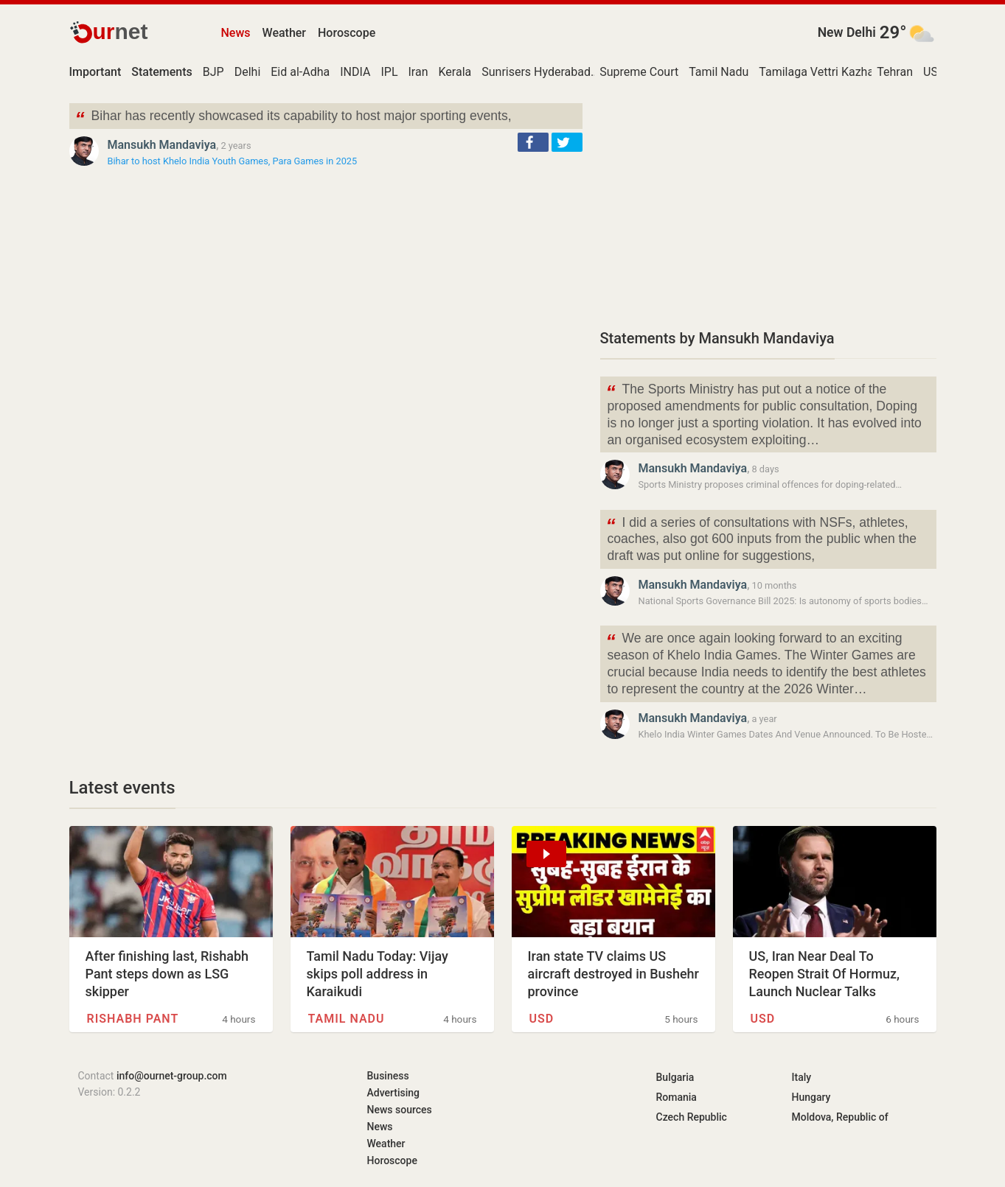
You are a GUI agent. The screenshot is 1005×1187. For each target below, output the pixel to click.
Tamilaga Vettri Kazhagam (828, 72)
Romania (676, 1097)
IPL (388, 72)
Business (388, 1076)
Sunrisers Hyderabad (536, 72)
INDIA (355, 72)
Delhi (247, 72)
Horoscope (346, 33)
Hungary (811, 1097)
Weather (284, 33)
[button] (533, 142)
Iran (418, 72)
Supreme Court (638, 72)
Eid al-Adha (300, 72)
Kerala (455, 72)
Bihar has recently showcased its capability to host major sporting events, (293, 117)
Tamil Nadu (718, 72)
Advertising (393, 1093)
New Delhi (847, 32)
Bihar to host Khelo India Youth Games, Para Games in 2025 (233, 161)
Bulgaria (675, 1077)
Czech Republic (691, 1117)
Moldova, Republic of (840, 1117)
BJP (213, 72)
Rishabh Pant (133, 1019)
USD (934, 72)
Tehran (895, 72)
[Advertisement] (768, 206)
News (236, 33)
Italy (802, 1077)
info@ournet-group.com (172, 1076)
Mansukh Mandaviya (162, 145)
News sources (399, 1110)
